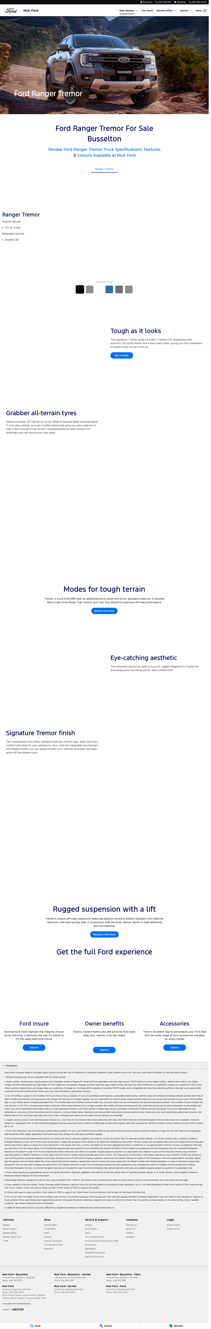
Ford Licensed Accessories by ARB (101, 1240)
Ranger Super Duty (12, 1237)
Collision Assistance (94, 1256)
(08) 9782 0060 (120, 1292)
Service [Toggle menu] (186, 10)
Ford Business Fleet (53, 1244)
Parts (87, 1232)
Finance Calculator (53, 1240)
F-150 (5, 1240)
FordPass (130, 1237)
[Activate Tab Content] (80, 290)
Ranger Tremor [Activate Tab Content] (104, 169)
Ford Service (91, 1229)
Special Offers (51, 1225)
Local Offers (50, 1229)
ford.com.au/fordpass (90, 1096)
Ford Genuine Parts (94, 1237)
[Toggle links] (13, 1309)
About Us (130, 1229)
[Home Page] (11, 10)
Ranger (6, 1225)
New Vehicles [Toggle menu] (129, 10)
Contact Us (131, 1225)
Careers (129, 1232)
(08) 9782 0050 (68, 1292)
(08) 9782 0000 (16, 1292)
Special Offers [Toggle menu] (166, 10)
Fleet (46, 1232)
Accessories (90, 1244)
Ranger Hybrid (10, 1232)
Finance (47, 1237)
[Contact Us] (146, 2)
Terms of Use (173, 1229)
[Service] (105, 1326)
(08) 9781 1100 (15, 1280)
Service (88, 1225)
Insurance (48, 1248)
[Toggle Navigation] (201, 11)
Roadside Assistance (95, 1252)
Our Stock (147, 10)
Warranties (90, 1248)
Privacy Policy (173, 1225)
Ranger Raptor (10, 1229)
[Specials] (176, 1326)
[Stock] (35, 1326)
